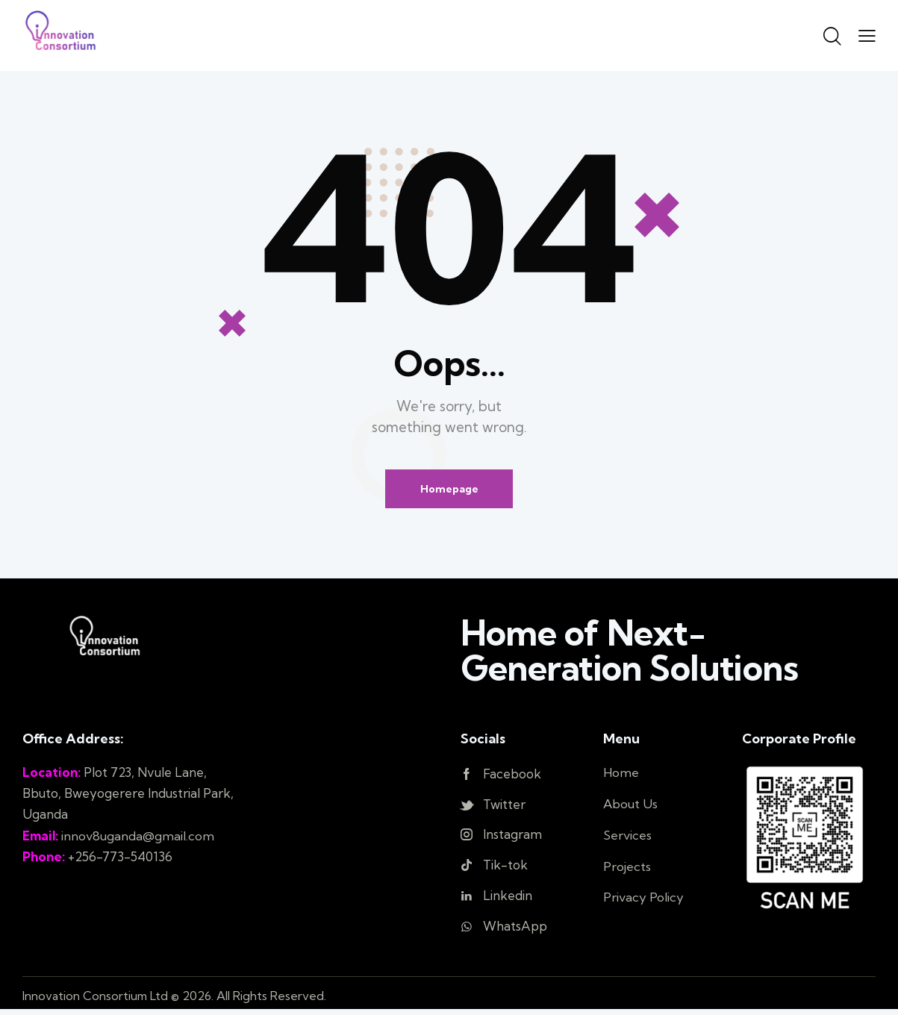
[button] (867, 35)
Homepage (449, 489)
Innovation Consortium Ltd (95, 1000)
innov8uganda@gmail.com (138, 835)
